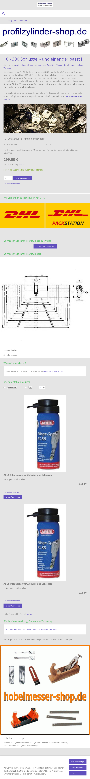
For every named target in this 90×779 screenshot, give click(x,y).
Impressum (52, 762)
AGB (84, 758)
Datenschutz (38, 762)
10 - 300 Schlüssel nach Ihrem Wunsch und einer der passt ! (32, 629)
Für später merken (12, 183)
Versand (22, 164)
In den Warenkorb (23, 178)
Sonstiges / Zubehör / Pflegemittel (51, 65)
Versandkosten (51, 758)
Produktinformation (12, 758)
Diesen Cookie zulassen (45, 246)
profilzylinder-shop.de (25, 65)
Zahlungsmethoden (32, 758)
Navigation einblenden (17, 20)
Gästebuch (75, 758)
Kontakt (63, 758)
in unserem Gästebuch (53, 371)
